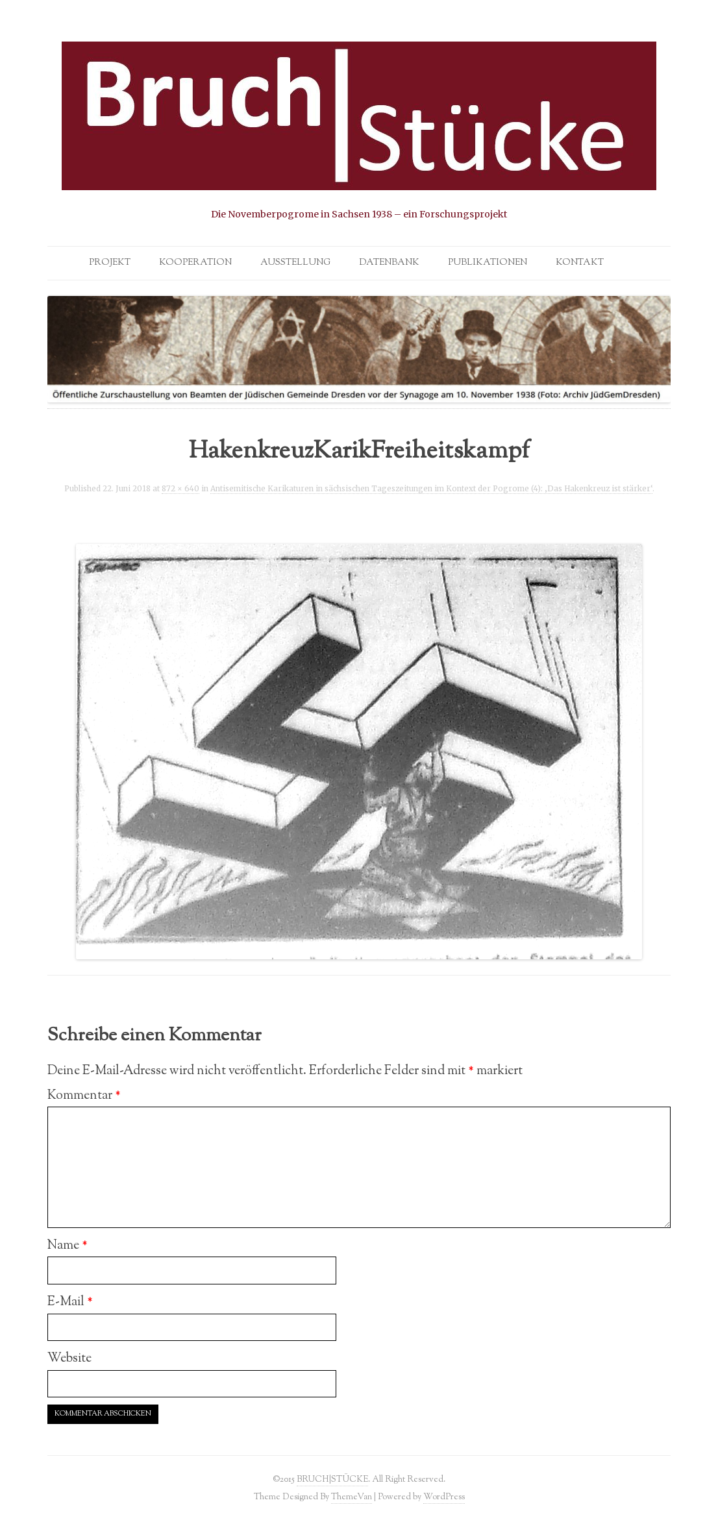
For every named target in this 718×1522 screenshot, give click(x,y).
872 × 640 (180, 488)
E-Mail (70, 1302)
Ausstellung (295, 262)
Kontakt (580, 262)
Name (67, 1245)
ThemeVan (351, 1497)
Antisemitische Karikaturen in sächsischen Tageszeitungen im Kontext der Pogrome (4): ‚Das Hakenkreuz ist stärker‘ (431, 488)
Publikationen (487, 262)
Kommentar (84, 1095)
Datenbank (389, 262)
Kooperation (195, 262)
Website (69, 1358)
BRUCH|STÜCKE (332, 1479)
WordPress (444, 1497)
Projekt (109, 262)
